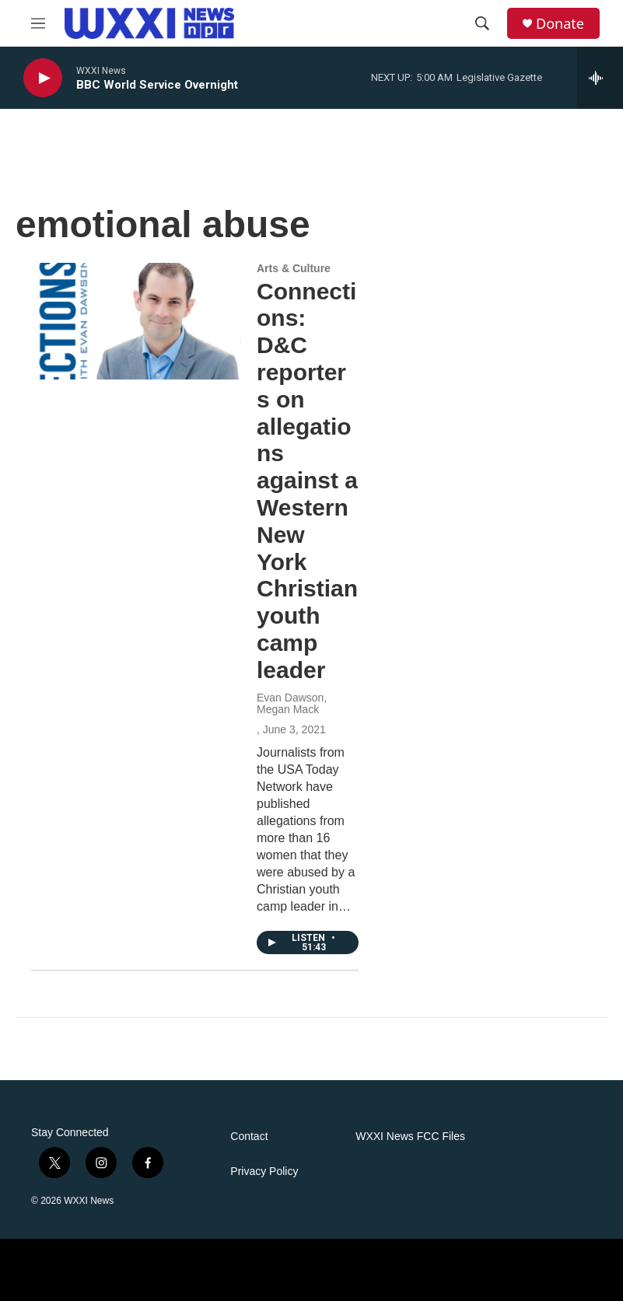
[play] (42, 78)
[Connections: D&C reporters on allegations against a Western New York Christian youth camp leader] (136, 321)
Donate (560, 24)
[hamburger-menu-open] (38, 23)
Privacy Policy (264, 1171)
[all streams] (600, 78)
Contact (249, 1136)
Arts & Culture (294, 268)
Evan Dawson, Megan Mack (292, 703)
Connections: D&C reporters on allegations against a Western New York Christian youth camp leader (307, 480)
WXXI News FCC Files (410, 1136)
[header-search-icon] (482, 23)
